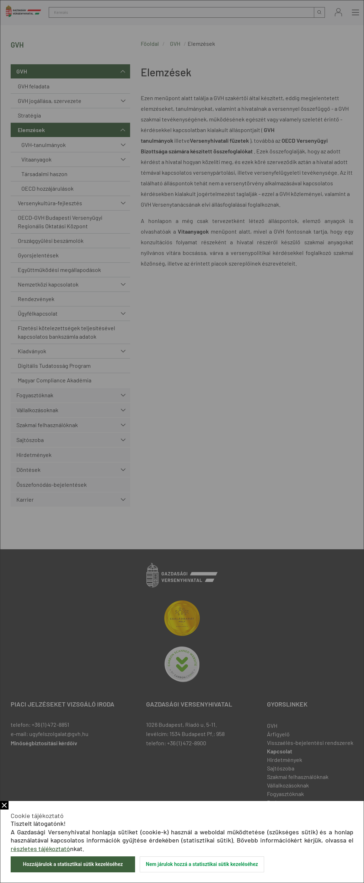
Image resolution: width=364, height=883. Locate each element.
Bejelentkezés (338, 12)
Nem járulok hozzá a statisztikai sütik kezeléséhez (202, 864)
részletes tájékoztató (40, 848)
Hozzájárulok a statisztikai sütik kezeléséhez (73, 864)
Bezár (4, 805)
